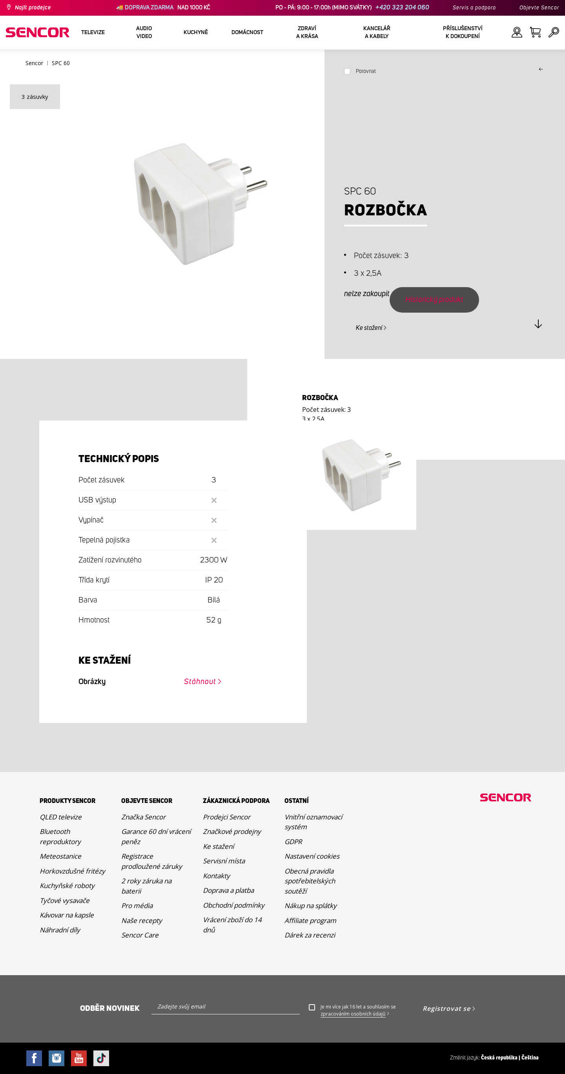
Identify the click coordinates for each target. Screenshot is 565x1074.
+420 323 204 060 (402, 8)
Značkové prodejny (232, 831)
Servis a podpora (474, 8)
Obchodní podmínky (233, 905)
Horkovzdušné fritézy (72, 871)
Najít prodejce (33, 8)
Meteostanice (60, 856)
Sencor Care (140, 934)
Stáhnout (200, 682)
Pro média (137, 905)
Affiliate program (310, 920)
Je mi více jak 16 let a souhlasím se (358, 1010)
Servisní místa (224, 860)
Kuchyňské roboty (67, 885)
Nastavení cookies (311, 856)
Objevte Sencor (539, 8)
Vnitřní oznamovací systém (313, 822)
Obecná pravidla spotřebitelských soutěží (309, 881)
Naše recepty (141, 920)
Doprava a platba (228, 890)
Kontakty (216, 875)
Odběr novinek (110, 1008)
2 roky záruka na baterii (146, 886)
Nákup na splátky (310, 905)
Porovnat (366, 71)
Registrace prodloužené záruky (151, 861)
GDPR (293, 841)
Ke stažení (369, 328)
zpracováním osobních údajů (353, 1013)
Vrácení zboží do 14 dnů (232, 924)
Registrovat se (446, 1008)
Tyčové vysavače (64, 900)
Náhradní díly (60, 929)
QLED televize (61, 816)
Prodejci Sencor (226, 816)
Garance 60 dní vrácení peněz (156, 836)
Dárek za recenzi (309, 934)
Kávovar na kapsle (67, 914)
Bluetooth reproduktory (60, 836)
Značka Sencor (143, 816)
